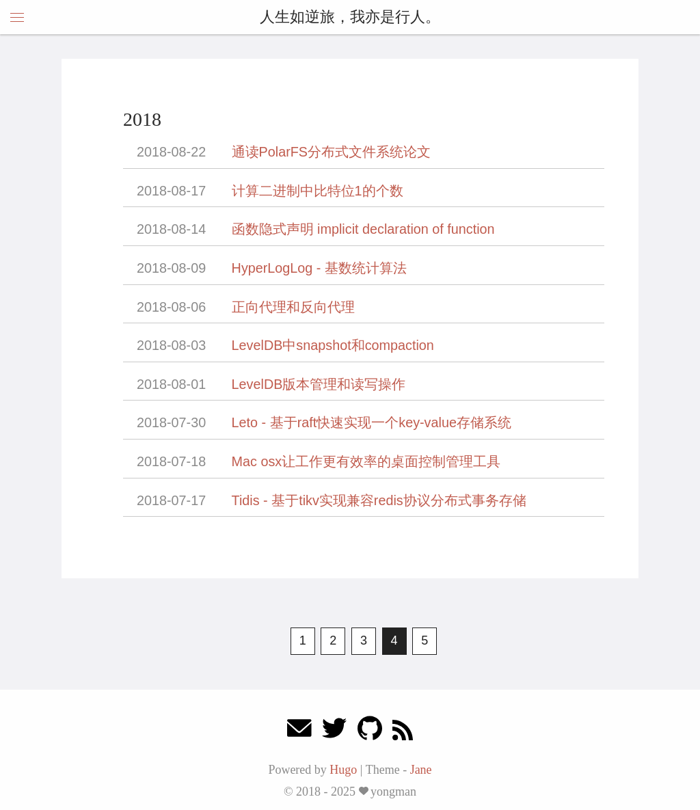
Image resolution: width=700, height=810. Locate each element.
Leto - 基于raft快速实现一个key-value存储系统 (371, 422)
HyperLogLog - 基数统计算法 (319, 267)
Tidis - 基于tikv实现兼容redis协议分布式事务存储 (379, 500)
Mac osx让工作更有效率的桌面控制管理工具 (366, 461)
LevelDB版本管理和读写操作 (319, 384)
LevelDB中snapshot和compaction (333, 345)
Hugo (343, 770)
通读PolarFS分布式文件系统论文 (331, 151)
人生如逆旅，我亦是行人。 (350, 16)
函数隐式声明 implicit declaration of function (363, 229)
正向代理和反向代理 (293, 306)
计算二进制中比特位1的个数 (317, 190)
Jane (421, 770)
